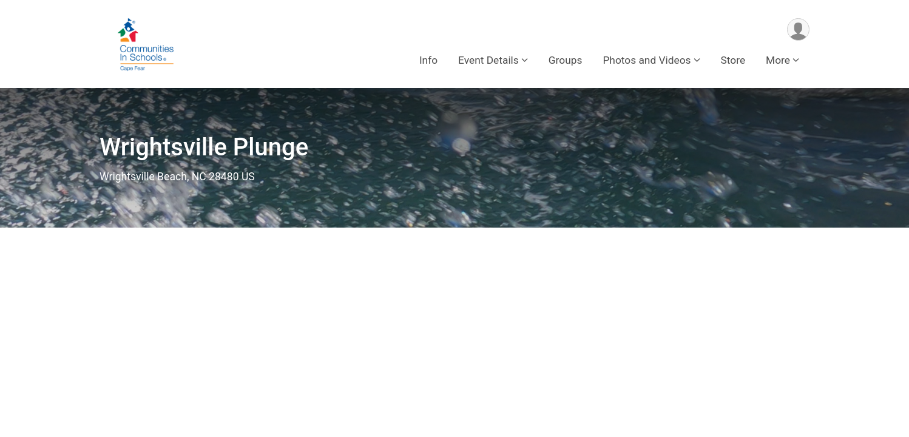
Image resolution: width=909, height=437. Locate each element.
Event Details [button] (488, 60)
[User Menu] (798, 29)
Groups (566, 60)
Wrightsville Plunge (204, 147)
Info (428, 60)
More (778, 60)
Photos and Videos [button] (647, 60)
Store (733, 60)
